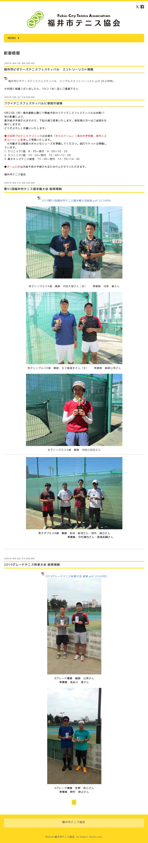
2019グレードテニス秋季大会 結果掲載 (32, 565)
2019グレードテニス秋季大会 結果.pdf (69, 576)
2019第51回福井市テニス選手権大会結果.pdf (69, 200)
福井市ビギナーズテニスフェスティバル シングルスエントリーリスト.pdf (54, 81)
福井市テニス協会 (65, 836)
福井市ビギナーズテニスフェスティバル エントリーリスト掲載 (48, 69)
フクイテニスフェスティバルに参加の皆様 (33, 103)
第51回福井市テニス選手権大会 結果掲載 (33, 189)
